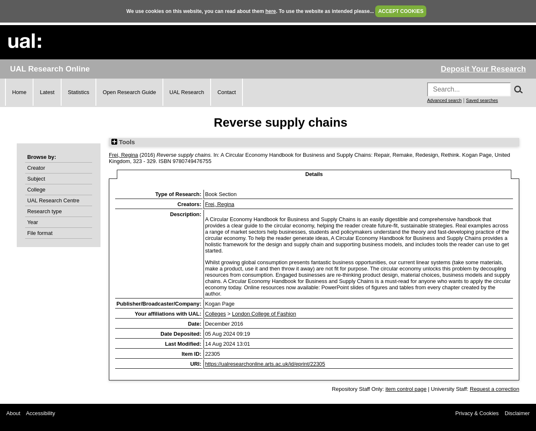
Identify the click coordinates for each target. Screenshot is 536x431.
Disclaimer (517, 413)
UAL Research (187, 92)
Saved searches (482, 100)
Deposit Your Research (483, 68)
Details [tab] (314, 174)
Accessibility (40, 413)
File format (39, 233)
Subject (36, 179)
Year (32, 222)
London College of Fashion (264, 314)
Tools (123, 142)
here (270, 11)
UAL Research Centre (53, 200)
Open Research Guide (129, 92)
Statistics (78, 92)
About (13, 413)
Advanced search (444, 100)
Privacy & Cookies (477, 413)
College (36, 189)
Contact (226, 92)
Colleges (215, 314)
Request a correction (494, 389)
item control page (405, 389)
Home (19, 92)
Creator (36, 168)
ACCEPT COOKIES (400, 11)
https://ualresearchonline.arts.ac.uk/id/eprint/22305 (265, 364)
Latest (47, 92)
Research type (44, 211)
